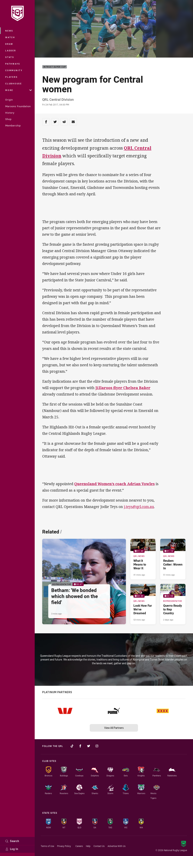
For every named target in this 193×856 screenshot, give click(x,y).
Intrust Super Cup (54, 67)
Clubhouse (13, 83)
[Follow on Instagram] (96, 746)
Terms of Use (47, 846)
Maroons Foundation (18, 106)
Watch (10, 37)
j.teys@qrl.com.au (139, 506)
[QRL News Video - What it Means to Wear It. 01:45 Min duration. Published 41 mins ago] (143, 559)
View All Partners (114, 728)
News (9, 30)
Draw (9, 43)
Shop (8, 119)
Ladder (10, 50)
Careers (79, 846)
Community (14, 70)
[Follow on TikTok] (72, 746)
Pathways (12, 63)
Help (88, 846)
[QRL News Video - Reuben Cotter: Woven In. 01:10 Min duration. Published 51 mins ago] (172, 559)
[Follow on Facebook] (80, 746)
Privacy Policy (64, 846)
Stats (9, 57)
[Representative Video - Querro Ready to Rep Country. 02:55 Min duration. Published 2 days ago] (172, 604)
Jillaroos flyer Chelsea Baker (122, 387)
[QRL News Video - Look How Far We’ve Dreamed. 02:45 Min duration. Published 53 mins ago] (143, 604)
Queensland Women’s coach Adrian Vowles (114, 483)
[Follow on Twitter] (88, 746)
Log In (11, 849)
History (9, 112)
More (18, 90)
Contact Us (99, 846)
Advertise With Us (117, 846)
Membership (13, 125)
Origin (9, 99)
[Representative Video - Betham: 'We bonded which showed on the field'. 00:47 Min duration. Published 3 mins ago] (84, 581)
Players (11, 76)
